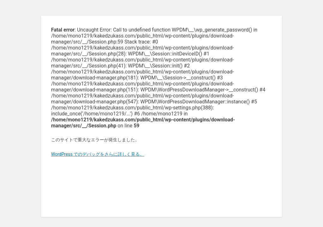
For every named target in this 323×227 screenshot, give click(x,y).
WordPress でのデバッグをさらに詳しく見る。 (97, 154)
